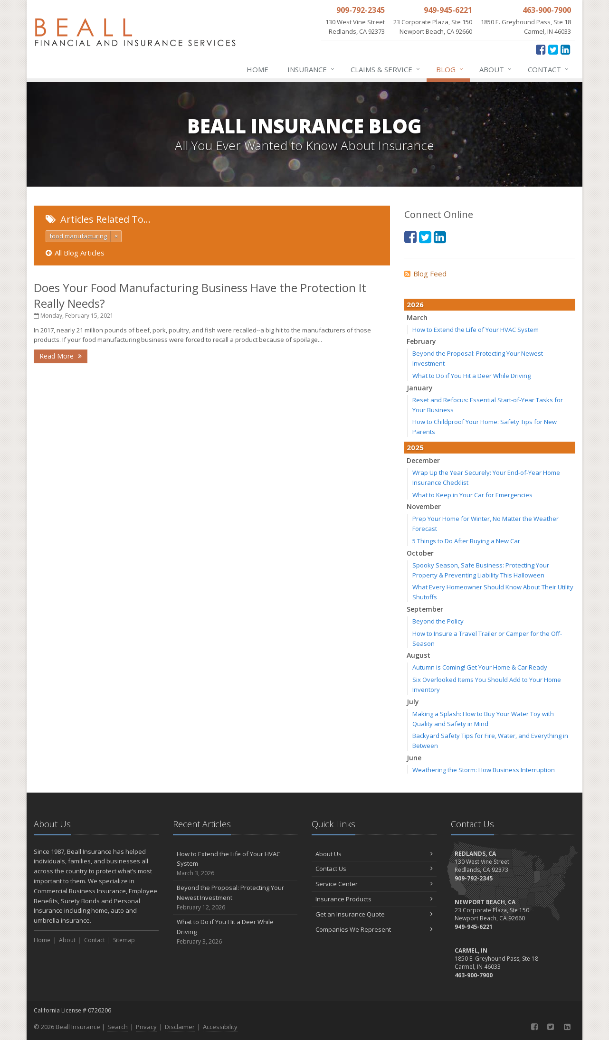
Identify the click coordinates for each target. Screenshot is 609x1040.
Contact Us (374, 868)
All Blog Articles (75, 252)
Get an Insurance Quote (374, 914)
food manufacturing (78, 236)
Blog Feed (425, 273)
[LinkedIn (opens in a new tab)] (566, 49)
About (496, 69)
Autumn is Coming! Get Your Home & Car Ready (479, 667)
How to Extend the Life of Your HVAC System (475, 329)
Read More (60, 355)
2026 (415, 304)
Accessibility (220, 1026)
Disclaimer (180, 1026)
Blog (450, 69)
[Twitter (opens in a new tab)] (553, 49)
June (414, 757)
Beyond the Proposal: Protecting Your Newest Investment (235, 897)
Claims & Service (386, 69)
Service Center (374, 883)
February (421, 341)
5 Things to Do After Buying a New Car (466, 541)
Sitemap (124, 940)
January (420, 387)
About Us (374, 854)
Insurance (311, 69)
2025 (415, 447)
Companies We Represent (374, 929)
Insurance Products (374, 899)
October (420, 553)
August (418, 655)
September (425, 609)
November (424, 506)
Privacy (146, 1026)
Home (257, 69)
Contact (549, 69)
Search (117, 1026)
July (413, 701)
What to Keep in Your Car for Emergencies (472, 495)
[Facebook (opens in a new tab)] (541, 49)
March (417, 317)
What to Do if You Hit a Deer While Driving (471, 375)
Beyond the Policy (438, 621)
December (423, 460)
